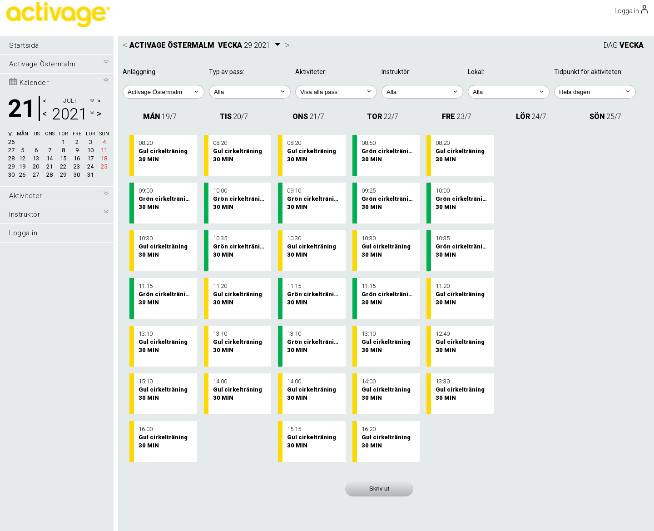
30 (11, 174)
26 (11, 142)
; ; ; (509, 92)
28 (11, 158)
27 (11, 150)
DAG (611, 45)
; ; (250, 92)
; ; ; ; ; (595, 92)
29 (11, 166)
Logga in (23, 233)
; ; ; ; (336, 92)
